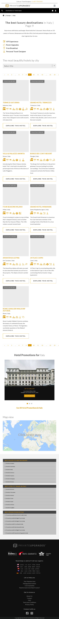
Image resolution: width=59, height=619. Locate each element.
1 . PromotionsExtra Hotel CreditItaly (16, 515)
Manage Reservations (29, 583)
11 (38, 74)
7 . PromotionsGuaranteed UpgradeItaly (16, 533)
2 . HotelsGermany (10, 466)
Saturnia (5, 105)
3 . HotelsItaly (9, 469)
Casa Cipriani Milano (28, 391)
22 (50, 74)
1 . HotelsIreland (9, 463)
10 (33, 74)
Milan (4, 209)
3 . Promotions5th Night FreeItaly (15, 521)
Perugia (32, 156)
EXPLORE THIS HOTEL (16, 125)
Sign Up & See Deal (29, 395)
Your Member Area (29, 581)
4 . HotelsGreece (9, 472)
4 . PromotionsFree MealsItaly (14, 524)
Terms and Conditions (29, 602)
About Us (29, 596)
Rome (4, 313)
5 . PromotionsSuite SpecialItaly (14, 527)
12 (42, 74)
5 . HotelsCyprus (9, 475)
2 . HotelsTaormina (10, 492)
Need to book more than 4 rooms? (29, 588)
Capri (32, 260)
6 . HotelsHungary (10, 478)
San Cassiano (7, 260)
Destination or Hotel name (15, 11)
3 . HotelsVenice (9, 495)
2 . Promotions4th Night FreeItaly (15, 518)
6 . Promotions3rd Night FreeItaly (15, 530)
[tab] (27, 403)
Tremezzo (33, 105)
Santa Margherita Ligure (37, 209)
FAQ (29, 600)
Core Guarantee (29, 585)
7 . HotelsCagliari (9, 507)
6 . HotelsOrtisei (9, 504)
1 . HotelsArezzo (9, 489)
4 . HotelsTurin (9, 498)
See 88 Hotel (29, 408)
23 (54, 74)
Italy (10, 105)
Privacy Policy (29, 604)
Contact (29, 598)
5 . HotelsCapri (9, 501)
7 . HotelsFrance (9, 481)
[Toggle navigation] (54, 5)
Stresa (5, 156)
